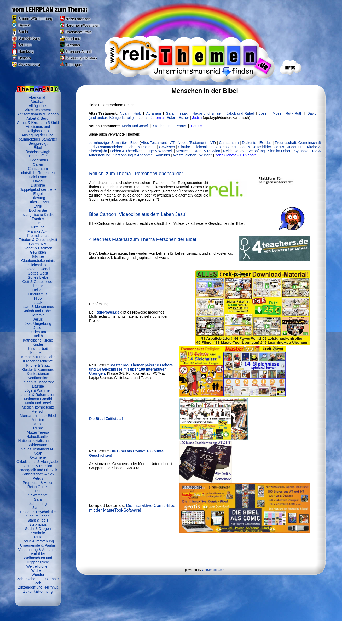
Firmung (37, 227)
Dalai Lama (38, 177)
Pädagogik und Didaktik (38, 470)
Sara (38, 499)
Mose (37, 424)
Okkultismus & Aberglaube (37, 462)
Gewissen (38, 252)
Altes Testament (38, 110)
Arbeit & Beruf (38, 118)
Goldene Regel (38, 269)
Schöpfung (38, 503)
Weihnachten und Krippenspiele (38, 560)
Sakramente (38, 495)
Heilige (38, 290)
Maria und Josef (38, 403)
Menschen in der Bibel (38, 415)
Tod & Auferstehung (38, 541)
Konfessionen (38, 374)
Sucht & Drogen (38, 529)
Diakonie (38, 185)
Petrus (38, 478)
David (38, 181)
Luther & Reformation (38, 395)
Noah (37, 453)
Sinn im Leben (38, 516)
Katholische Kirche (38, 340)
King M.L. (38, 353)
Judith (38, 336)
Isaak (37, 302)
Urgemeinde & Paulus (38, 545)
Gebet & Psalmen (38, 248)
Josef (37, 328)
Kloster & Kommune (38, 369)
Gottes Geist (38, 273)
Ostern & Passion (38, 466)
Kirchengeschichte (38, 361)
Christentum (38, 168)
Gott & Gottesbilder (38, 281)
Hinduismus (38, 294)
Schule (38, 508)
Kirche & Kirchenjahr (38, 357)
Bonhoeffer (38, 156)
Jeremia (37, 315)
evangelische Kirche (37, 214)
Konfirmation (38, 378)
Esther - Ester (38, 202)
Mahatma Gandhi (38, 399)
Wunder (38, 575)
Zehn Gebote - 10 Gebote (38, 579)
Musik (38, 428)
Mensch (38, 411)
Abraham (38, 101)
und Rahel (240, 113)
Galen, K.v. (38, 244)
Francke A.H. (38, 231)
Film (37, 223)
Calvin (38, 164)
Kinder (38, 344)
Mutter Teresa (38, 432)
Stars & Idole (37, 520)
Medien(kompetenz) (38, 407)
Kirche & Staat (38, 365)
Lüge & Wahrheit (37, 390)
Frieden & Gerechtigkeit (38, 240)
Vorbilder (38, 554)
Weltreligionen (37, 566)
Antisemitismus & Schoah (38, 114)
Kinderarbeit (38, 348)
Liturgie (38, 386)
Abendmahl (38, 97)
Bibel (38, 148)
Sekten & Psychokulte (38, 512)
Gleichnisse (37, 265)
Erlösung (38, 198)
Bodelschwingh (38, 152)
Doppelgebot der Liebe (37, 189)
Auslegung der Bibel (37, 135)
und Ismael (211, 113)
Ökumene (38, 457)
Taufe (37, 537)
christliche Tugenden (38, 173)
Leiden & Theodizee (38, 382)
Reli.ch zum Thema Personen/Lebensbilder (136, 173)
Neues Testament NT (38, 449)
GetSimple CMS (213, 570)
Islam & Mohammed (38, 307)
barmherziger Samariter (38, 139)
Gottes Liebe (37, 277)
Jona (143, 117)
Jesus (38, 319)
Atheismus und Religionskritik (38, 129)
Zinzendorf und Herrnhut (38, 587)
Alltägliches (38, 106)
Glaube (38, 256)
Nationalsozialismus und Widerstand (38, 443)
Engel (38, 194)
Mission (38, 420)
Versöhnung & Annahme (38, 549)
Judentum (38, 332)
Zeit (38, 583)
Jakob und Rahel (38, 311)
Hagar (38, 286)
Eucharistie (38, 210)
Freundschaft (38, 235)
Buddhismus (38, 160)
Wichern (37, 570)
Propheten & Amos (38, 482)
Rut (38, 491)
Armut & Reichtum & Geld (38, 122)
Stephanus (38, 524)
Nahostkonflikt (37, 436)
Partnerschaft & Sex (38, 474)
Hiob (38, 298)
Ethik (38, 206)
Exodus (38, 219)
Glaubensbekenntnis (38, 261)
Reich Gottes (38, 487)
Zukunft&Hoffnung (38, 591)
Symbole (38, 533)
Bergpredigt (37, 143)
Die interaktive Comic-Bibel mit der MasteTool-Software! (132, 507)
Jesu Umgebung (38, 323)
